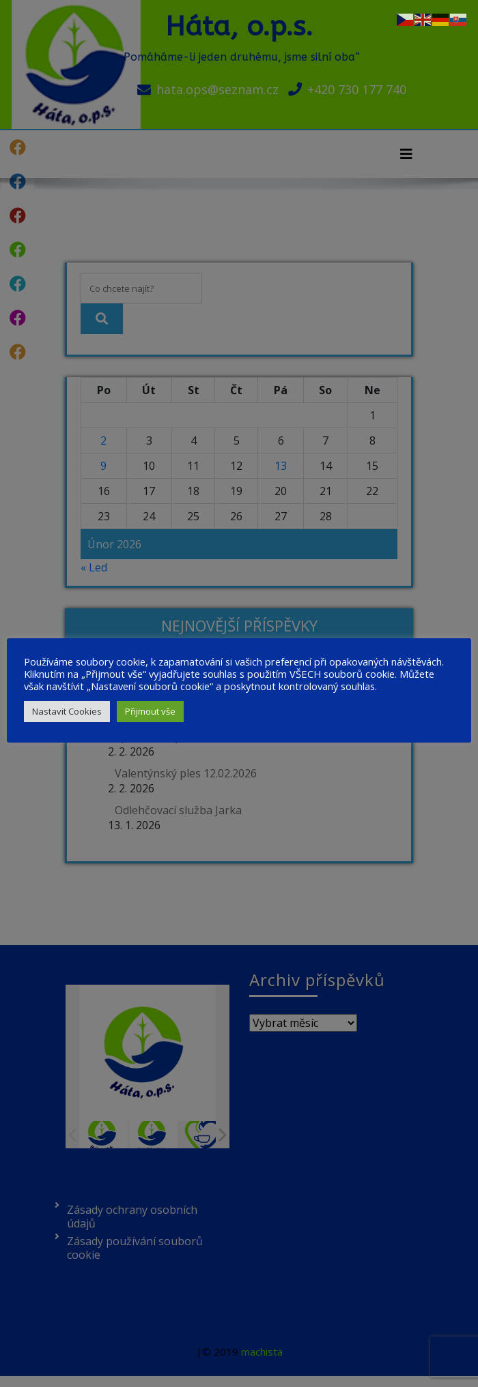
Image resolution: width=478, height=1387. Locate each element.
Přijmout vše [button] (150, 711)
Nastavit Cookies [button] (67, 711)
